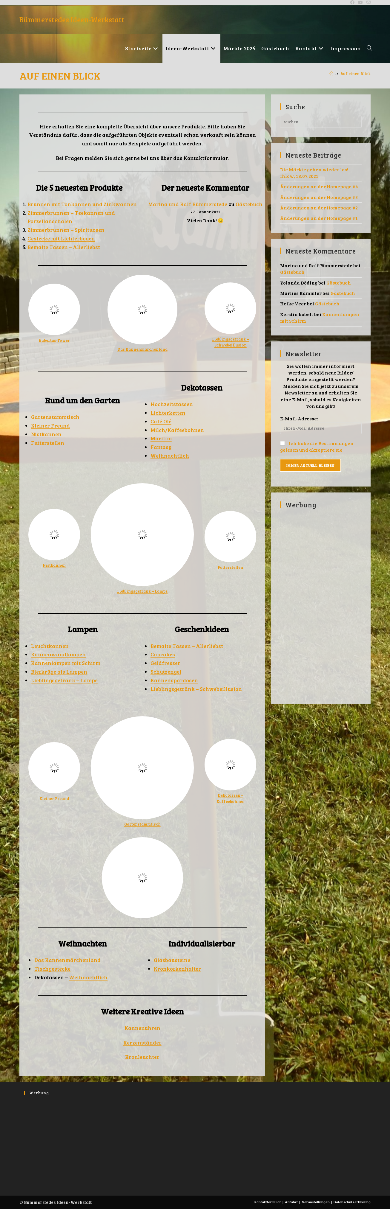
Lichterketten (168, 412)
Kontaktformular (267, 1201)
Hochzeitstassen (172, 404)
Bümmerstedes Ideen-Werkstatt (71, 19)
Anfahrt (291, 1201)
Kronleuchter (142, 1056)
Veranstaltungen (316, 1201)
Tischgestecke (52, 968)
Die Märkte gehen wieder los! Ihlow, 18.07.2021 (314, 172)
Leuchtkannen (50, 645)
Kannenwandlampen (58, 654)
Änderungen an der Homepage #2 (319, 207)
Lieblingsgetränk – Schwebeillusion (196, 688)
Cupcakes (163, 654)
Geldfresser (165, 662)
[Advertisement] (321, 603)
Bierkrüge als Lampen (59, 671)
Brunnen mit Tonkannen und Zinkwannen (82, 204)
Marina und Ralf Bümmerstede (187, 204)
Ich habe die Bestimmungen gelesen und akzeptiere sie (317, 446)
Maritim (161, 438)
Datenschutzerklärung (352, 1201)
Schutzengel (166, 671)
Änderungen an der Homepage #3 (319, 197)
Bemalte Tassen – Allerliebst (63, 247)
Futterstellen (47, 442)
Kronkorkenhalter (177, 968)
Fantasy (161, 446)
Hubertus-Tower (54, 340)
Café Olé (161, 421)
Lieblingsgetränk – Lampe (142, 591)
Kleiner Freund (50, 425)
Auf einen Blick (355, 73)
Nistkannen (46, 434)
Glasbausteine (172, 960)
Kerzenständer (142, 1042)
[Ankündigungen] (331, 73)
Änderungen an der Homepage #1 (319, 218)
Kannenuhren (142, 1027)
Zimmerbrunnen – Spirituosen (66, 229)
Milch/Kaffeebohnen (177, 429)
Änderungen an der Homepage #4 (319, 186)
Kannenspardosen (174, 680)
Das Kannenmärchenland (142, 349)
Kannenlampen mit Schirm (65, 662)
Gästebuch (249, 204)
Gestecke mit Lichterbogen (61, 238)
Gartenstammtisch (55, 416)
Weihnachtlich (170, 455)
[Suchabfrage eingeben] (321, 122)
